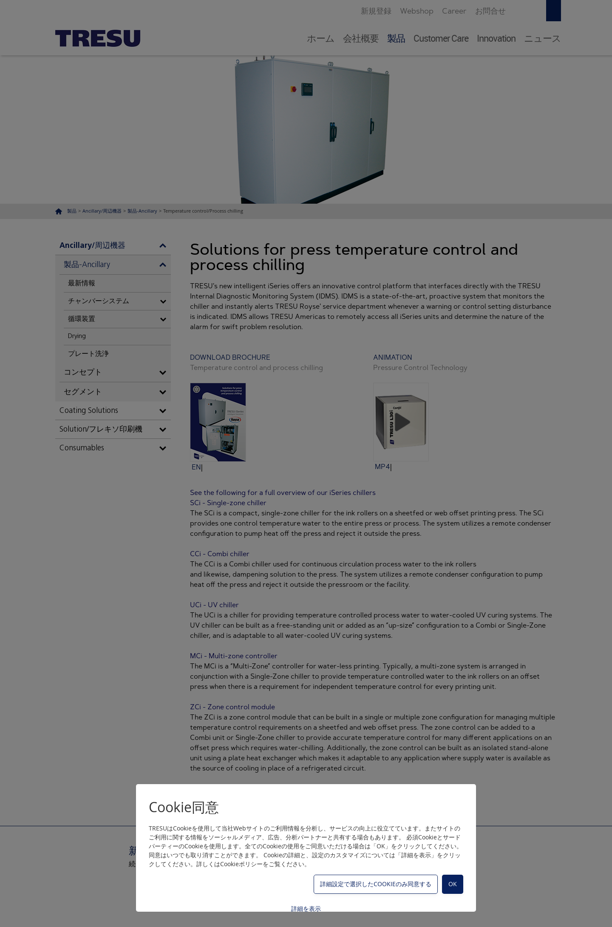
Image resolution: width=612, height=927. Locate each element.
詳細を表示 (306, 908)
